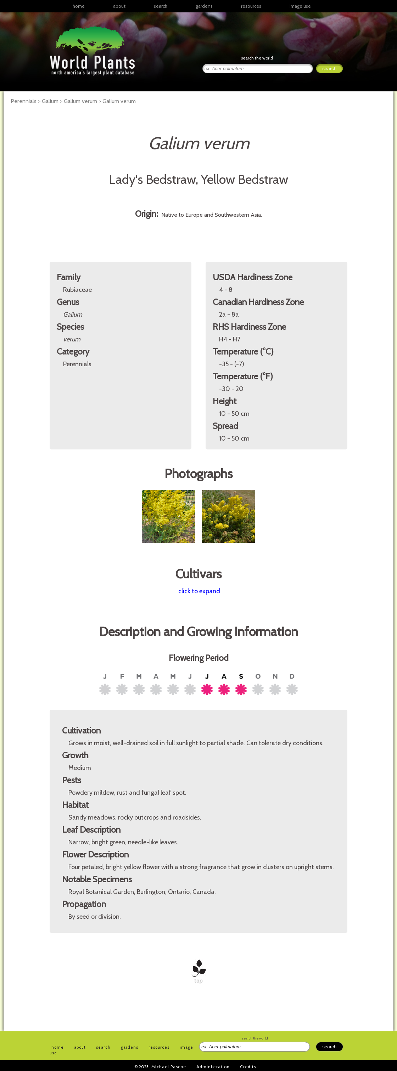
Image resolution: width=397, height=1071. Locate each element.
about (119, 6)
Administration (213, 1066)
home (79, 6)
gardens (204, 6)
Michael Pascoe (168, 1066)
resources (159, 1047)
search (160, 6)
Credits (248, 1066)
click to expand (199, 591)
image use (300, 6)
